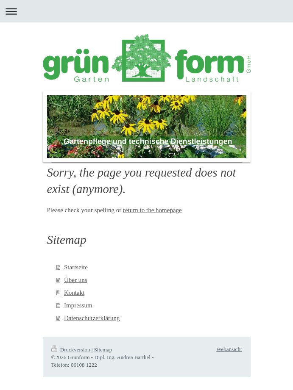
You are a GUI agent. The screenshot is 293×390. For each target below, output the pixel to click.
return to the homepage (152, 210)
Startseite (76, 267)
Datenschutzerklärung (92, 318)
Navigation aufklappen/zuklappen (146, 11)
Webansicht (229, 349)
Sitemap (103, 349)
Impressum (78, 305)
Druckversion (71, 349)
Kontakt (74, 292)
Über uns (75, 280)
